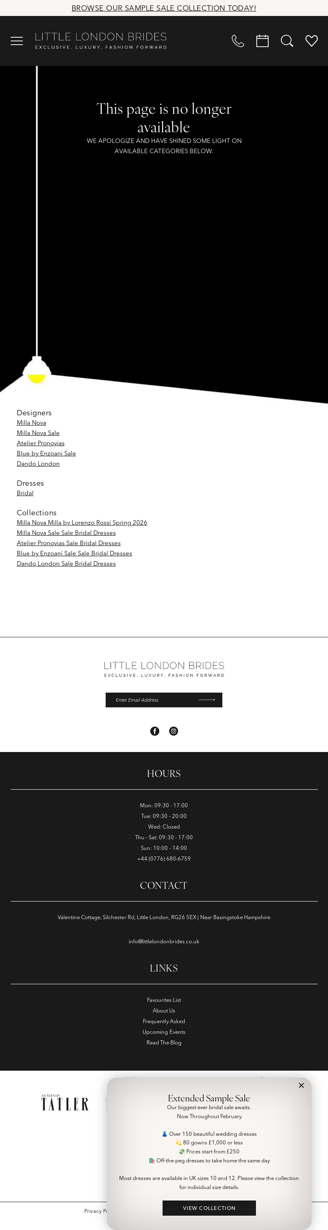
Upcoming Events (164, 1032)
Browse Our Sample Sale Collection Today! (164, 8)
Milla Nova (31, 422)
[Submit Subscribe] (209, 700)
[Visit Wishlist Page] (311, 41)
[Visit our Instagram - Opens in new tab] (173, 731)
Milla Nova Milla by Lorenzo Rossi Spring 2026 (82, 522)
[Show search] (287, 41)
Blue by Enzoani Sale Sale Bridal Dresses (74, 553)
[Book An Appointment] (262, 41)
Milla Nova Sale (38, 433)
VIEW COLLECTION (209, 1208)
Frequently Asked (164, 1022)
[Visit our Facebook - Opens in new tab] (154, 731)
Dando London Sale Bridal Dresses (66, 563)
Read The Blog (164, 1043)
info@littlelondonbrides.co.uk (164, 942)
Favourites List (164, 1000)
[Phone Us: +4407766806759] (238, 41)
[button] (17, 41)
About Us (164, 1011)
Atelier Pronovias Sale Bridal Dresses (69, 543)
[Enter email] (164, 700)
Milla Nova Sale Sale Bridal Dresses (66, 533)
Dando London (38, 463)
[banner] (100, 41)
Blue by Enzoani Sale (46, 453)
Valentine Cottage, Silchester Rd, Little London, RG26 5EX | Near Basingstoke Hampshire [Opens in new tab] (164, 918)
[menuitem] (17, 41)
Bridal (25, 493)
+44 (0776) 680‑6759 (164, 859)
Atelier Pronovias (41, 443)
